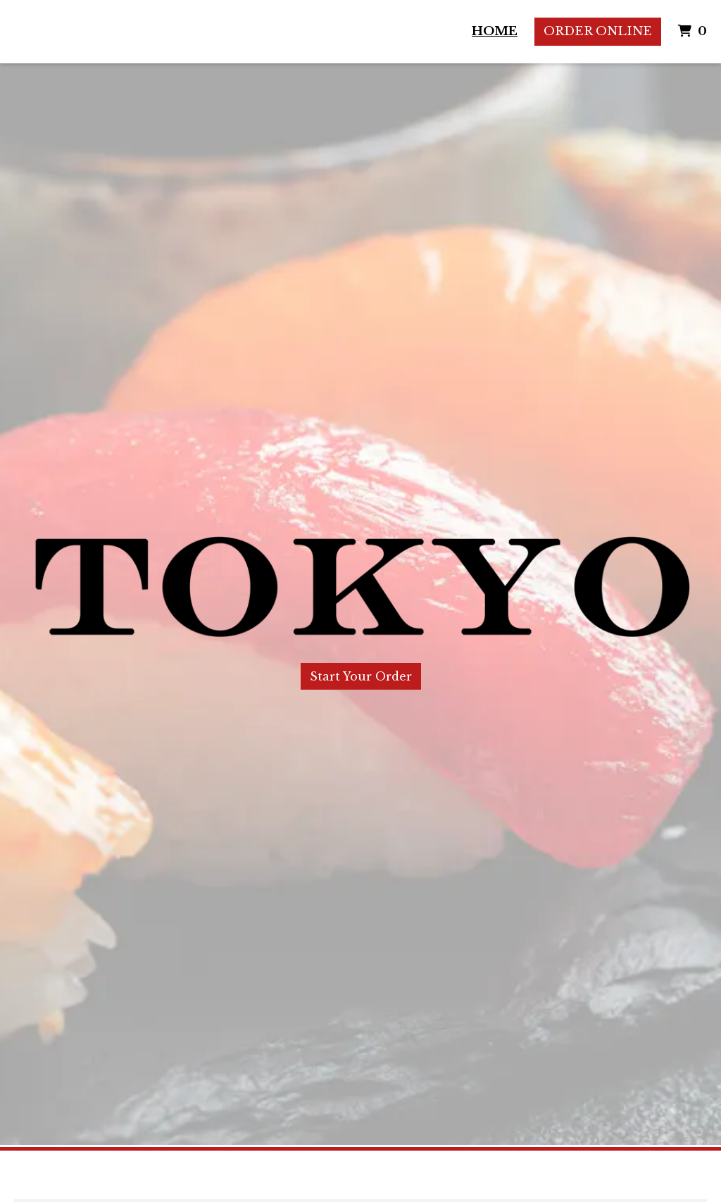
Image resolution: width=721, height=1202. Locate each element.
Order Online (598, 31)
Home (495, 31)
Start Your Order (361, 676)
